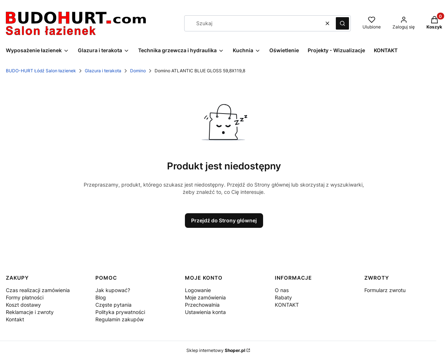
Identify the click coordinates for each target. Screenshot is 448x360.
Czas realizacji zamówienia (38, 290)
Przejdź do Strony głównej (224, 220)
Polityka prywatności (120, 312)
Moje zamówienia (205, 297)
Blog (100, 297)
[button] (342, 23)
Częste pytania (113, 305)
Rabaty (283, 297)
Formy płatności (24, 297)
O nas (282, 290)
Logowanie (198, 290)
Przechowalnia (202, 305)
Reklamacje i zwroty (30, 312)
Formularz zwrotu (385, 290)
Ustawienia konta (205, 312)
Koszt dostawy (23, 305)
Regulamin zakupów (119, 319)
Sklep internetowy (215, 350)
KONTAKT (287, 305)
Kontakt (15, 319)
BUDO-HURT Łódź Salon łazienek (41, 70)
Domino (138, 70)
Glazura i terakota (103, 70)
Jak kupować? (112, 290)
